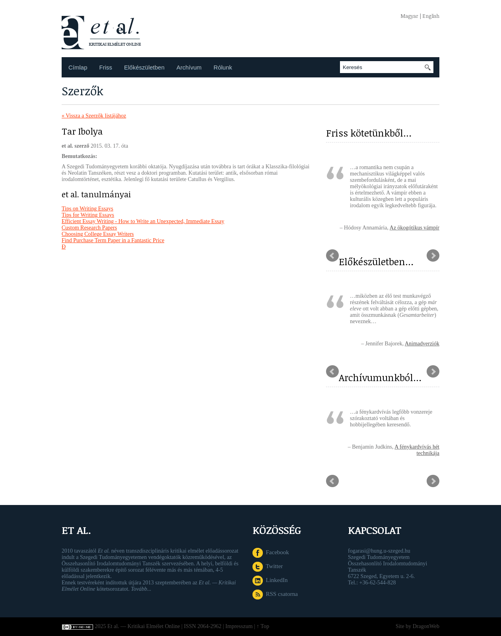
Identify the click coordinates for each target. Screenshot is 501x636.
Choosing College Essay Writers (98, 234)
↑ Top (262, 626)
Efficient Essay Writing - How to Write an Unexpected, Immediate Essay (143, 221)
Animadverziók (422, 344)
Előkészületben (144, 67)
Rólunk (223, 67)
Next (433, 255)
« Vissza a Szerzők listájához (94, 116)
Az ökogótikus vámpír (414, 228)
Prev (332, 255)
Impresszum (238, 626)
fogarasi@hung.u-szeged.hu (379, 551)
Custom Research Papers (89, 228)
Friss (106, 67)
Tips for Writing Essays (88, 215)
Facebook (270, 552)
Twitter (267, 566)
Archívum (189, 67)
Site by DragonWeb (417, 626)
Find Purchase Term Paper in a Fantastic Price (113, 240)
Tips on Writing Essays (87, 209)
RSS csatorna (275, 594)
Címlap (77, 67)
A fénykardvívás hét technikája (416, 450)
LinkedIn (269, 580)
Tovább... (141, 589)
